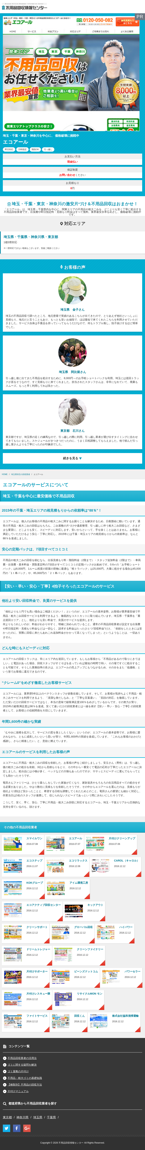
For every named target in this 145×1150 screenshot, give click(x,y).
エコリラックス (78, 860)
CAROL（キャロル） (126, 860)
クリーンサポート (37, 927)
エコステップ (34, 860)
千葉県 (51, 1117)
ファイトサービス (37, 1015)
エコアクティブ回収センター (43, 904)
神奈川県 (22, 1117)
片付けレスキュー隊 (38, 993)
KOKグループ (34, 882)
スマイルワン (34, 838)
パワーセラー (132, 971)
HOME (5, 474)
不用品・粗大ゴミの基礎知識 (25, 1077)
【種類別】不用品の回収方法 (25, 1084)
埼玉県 (37, 1117)
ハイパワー (126, 927)
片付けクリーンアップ (122, 838)
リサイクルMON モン (89, 993)
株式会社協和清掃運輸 (125, 1015)
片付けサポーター (37, 971)
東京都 (7, 1117)
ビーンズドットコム (86, 971)
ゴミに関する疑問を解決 (22, 1064)
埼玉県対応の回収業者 (20, 474)
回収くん (79, 1015)
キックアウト (95, 904)
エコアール (75, 838)
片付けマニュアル (18, 1091)
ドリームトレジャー (38, 949)
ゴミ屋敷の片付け (18, 1071)
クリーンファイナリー (90, 949)
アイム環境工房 (78, 882)
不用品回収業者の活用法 (22, 1058)
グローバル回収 (83, 927)
